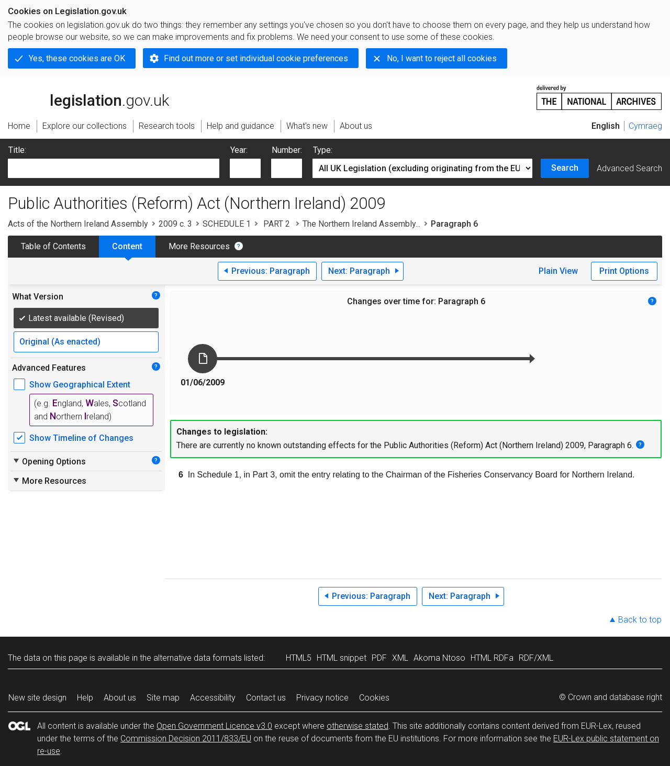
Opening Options (49, 461)
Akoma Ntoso (439, 658)
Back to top (640, 620)
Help (85, 698)
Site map (163, 698)
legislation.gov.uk (88, 97)
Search (564, 168)
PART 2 (276, 224)
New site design (37, 698)
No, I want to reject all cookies (442, 58)
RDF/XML (536, 658)
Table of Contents (53, 246)
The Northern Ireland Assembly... (361, 224)
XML (400, 658)
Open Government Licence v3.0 (214, 726)
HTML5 (298, 658)
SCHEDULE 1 (227, 224)
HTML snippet (341, 658)
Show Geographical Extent (79, 385)
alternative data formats (197, 658)
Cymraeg (645, 126)
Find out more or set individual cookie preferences (256, 58)
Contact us (266, 698)
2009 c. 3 (175, 224)
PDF (379, 658)
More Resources (199, 246)
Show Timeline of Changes (81, 438)
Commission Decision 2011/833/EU (185, 738)
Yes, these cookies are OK (77, 58)
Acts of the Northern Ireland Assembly (78, 224)
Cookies (374, 698)
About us (120, 698)
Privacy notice (322, 698)
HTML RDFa (492, 658)
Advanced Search (629, 168)
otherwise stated (357, 726)
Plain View (558, 271)
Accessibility (213, 698)
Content (127, 246)
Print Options (624, 271)
